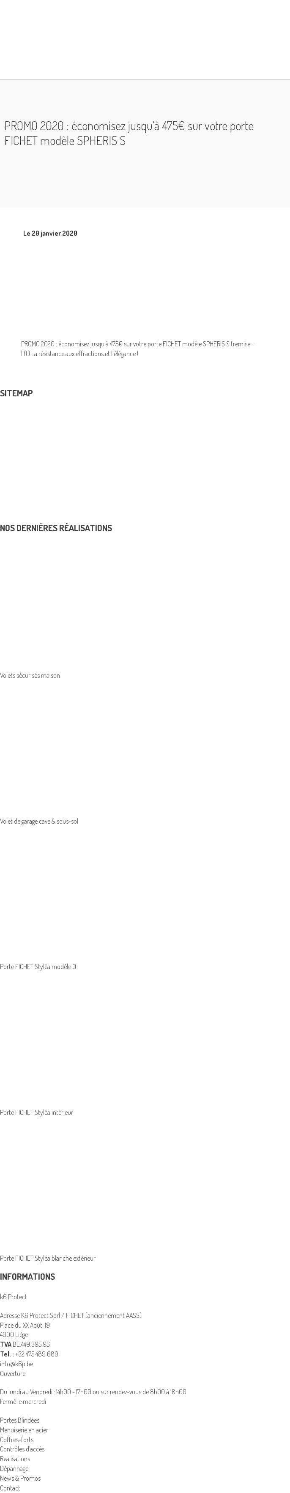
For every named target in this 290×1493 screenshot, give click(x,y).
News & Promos (20, 508)
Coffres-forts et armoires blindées (43, 431)
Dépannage (14, 499)
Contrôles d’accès (22, 460)
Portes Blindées (19, 450)
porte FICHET (164, 344)
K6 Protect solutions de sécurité (40, 469)
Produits (16, 417)
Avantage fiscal (18, 489)
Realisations (15, 479)
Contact (10, 518)
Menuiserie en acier (24, 441)
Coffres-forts (16, 1439)
